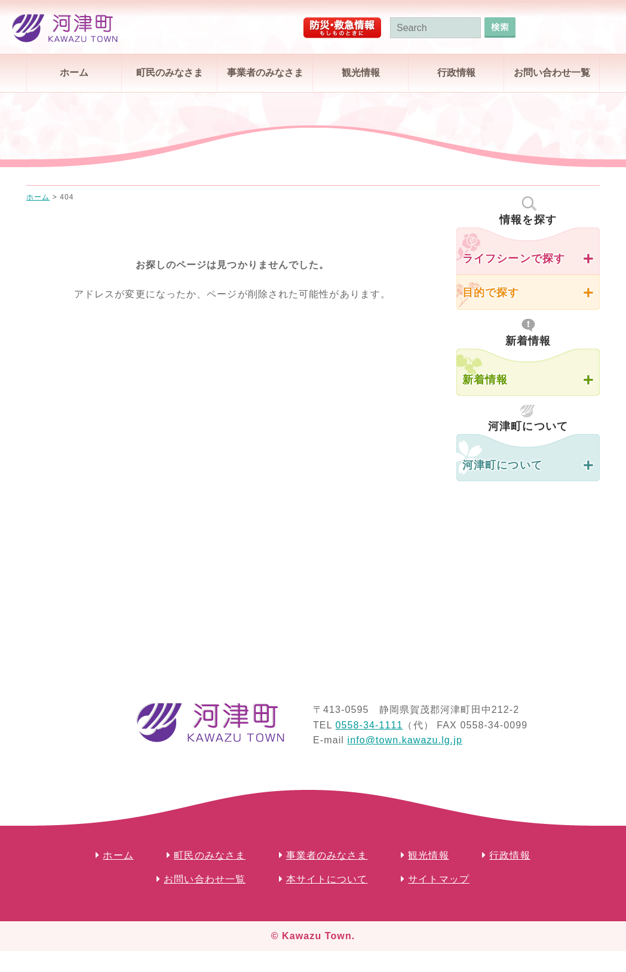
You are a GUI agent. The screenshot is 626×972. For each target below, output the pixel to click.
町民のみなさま (169, 72)
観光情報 (361, 72)
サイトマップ (439, 879)
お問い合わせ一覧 (552, 72)
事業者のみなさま (265, 72)
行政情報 (456, 72)
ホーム (74, 72)
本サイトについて (327, 879)
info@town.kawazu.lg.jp (404, 740)
